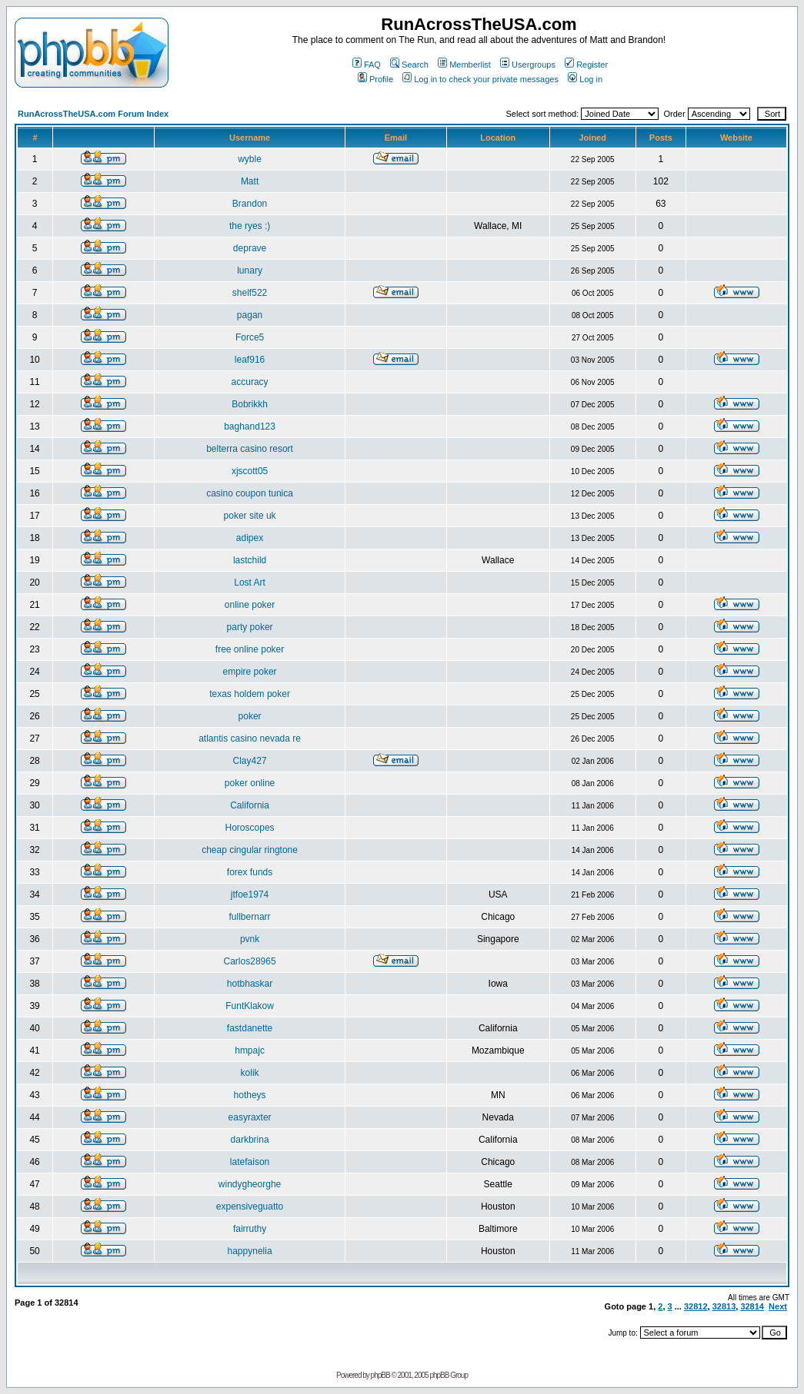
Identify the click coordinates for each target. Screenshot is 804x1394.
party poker (250, 627)
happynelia (250, 1251)
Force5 (249, 337)
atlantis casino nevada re (249, 738)
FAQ (366, 64)
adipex (249, 538)
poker (250, 716)
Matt (250, 181)
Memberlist (464, 64)
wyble (250, 159)
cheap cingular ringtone (250, 850)
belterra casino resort (249, 448)
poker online (250, 783)
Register (586, 64)
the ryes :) (249, 226)
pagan (249, 315)
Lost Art (249, 582)
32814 (752, 1306)
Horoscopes (250, 827)
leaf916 (250, 359)
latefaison (249, 1162)
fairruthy (249, 1228)
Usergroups (527, 64)
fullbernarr (250, 916)
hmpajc (250, 1050)
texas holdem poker (249, 694)
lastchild (249, 560)
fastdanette (249, 1028)
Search (409, 64)
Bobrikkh (250, 404)
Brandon (249, 203)
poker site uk (250, 515)
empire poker (250, 671)
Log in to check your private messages (480, 79)
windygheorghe (250, 1184)
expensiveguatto (249, 1206)
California (249, 805)
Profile (375, 79)
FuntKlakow (249, 1006)
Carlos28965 (250, 961)
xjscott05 (250, 471)
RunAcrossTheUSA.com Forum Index (93, 113)
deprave (249, 248)
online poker (250, 604)
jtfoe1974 (250, 894)
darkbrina (250, 1139)
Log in (585, 79)
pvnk (249, 939)
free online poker (249, 649)
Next (778, 1306)
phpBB (380, 1375)
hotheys (250, 1095)
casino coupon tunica (249, 493)
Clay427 (250, 760)
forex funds (249, 872)
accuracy (250, 382)
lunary (249, 270)
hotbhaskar (249, 983)
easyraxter (250, 1117)
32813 (724, 1306)
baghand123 (249, 426)
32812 (696, 1306)
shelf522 (249, 292)
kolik (250, 1072)
